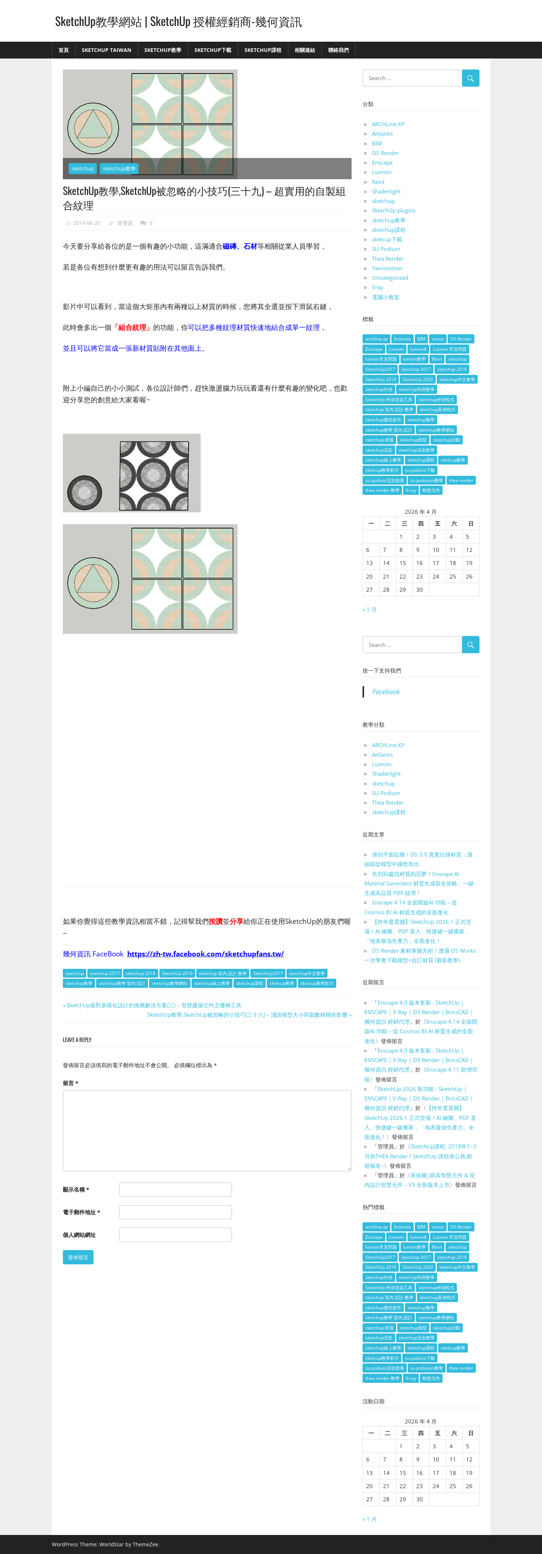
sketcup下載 (387, 239)
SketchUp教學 (162, 49)
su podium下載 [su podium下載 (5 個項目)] (420, 470)
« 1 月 (370, 609)
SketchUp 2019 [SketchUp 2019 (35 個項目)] (380, 379)
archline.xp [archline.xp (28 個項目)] (376, 339)
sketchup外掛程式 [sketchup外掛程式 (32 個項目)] (436, 399)
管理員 (125, 222)
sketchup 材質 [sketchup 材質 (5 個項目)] (379, 440)
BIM (377, 143)
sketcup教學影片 (317, 983)
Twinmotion (387, 268)
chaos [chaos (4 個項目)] (438, 339)
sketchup (83, 168)
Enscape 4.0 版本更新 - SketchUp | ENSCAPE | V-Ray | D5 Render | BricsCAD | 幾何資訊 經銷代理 (418, 1012)
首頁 (63, 49)
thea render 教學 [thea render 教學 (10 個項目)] (382, 490)
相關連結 (305, 49)
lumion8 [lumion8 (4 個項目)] (418, 349)
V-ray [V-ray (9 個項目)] (411, 490)
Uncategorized (390, 277)
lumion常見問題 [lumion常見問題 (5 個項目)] (381, 359)
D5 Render (385, 153)
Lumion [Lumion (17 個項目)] (396, 349)
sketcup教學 (282, 983)
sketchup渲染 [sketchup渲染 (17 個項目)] (379, 450)
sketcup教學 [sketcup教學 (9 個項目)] (453, 460)
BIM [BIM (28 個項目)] (421, 339)
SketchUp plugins (394, 210)
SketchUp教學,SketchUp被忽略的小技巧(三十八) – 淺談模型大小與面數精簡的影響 (247, 1014)
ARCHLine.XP (388, 124)
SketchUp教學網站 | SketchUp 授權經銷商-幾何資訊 (178, 20)
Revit (378, 181)
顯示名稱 (76, 1189)
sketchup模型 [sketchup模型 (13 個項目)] (413, 440)
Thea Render (387, 258)
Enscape (382, 162)
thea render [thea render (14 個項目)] (461, 480)
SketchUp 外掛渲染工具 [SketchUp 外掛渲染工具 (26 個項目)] (388, 399)
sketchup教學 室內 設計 (122, 983)
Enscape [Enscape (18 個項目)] (374, 349)
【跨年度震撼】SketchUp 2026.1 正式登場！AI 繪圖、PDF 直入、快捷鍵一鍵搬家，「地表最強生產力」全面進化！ (417, 931)
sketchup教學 (119, 168)
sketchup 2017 (105, 973)
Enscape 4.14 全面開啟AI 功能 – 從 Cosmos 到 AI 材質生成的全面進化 (420, 1031)
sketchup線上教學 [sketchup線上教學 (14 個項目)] (383, 460)
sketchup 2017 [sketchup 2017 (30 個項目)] (416, 369)
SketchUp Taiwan (106, 49)
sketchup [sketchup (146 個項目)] (457, 359)
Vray (377, 287)
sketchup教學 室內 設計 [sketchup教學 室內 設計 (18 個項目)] (388, 430)
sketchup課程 (249, 983)
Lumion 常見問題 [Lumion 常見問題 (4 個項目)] (450, 349)
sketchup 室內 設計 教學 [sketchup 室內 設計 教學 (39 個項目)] (389, 409)
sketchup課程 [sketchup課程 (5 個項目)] (421, 460)
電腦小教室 (385, 297)
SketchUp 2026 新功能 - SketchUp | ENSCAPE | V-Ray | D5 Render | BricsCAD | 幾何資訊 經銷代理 (418, 1098)
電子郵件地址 (81, 1212)
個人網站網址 (79, 1234)
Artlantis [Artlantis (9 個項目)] (402, 339)
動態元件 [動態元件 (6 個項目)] (431, 490)
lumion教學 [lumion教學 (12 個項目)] (414, 359)
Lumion (381, 172)
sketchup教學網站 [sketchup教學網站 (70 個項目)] (436, 430)
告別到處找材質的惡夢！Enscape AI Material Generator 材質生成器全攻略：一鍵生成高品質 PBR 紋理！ (419, 883)
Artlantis (382, 133)
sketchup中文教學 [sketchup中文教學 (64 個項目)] (457, 379)
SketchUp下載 (212, 49)
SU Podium (386, 248)
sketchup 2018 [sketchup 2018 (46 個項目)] (452, 369)
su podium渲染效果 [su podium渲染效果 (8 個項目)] (384, 480)
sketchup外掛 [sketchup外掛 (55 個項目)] (379, 389)
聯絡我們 (338, 49)
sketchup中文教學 (307, 973)
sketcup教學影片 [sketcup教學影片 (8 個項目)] (382, 470)
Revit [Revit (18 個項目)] (437, 359)
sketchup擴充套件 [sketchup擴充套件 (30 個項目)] (383, 420)
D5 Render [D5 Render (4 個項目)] (461, 339)
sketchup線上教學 (212, 983)
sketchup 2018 (140, 973)
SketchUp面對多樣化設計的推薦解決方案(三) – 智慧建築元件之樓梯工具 (154, 1005)
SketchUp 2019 (177, 973)
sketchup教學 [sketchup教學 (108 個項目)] (421, 420)
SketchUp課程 (263, 49)
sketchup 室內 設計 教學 (223, 973)
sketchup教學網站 (169, 983)
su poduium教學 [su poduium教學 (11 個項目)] (426, 480)
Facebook (386, 691)
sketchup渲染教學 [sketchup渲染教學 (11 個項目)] (417, 450)
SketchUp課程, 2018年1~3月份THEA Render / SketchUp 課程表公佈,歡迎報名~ (420, 1156)
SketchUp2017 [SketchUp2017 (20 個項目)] (380, 369)
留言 (70, 1083)
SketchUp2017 (268, 973)
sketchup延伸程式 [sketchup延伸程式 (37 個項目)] (437, 409)
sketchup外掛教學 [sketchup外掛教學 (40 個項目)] (417, 389)
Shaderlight (386, 191)
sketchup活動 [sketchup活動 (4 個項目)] (446, 440)
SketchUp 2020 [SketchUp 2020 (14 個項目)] (417, 379)
